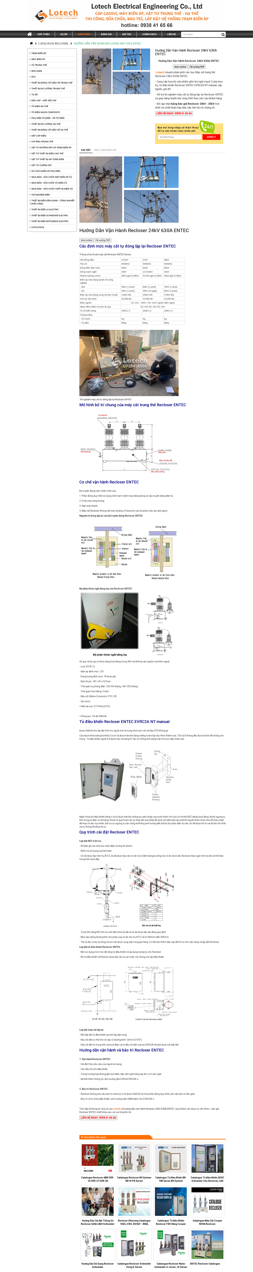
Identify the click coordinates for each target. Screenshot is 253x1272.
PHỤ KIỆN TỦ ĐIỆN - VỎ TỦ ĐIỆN (46, 117)
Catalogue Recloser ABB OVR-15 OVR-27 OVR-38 (97, 1179)
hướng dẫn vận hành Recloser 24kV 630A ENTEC (149, 1108)
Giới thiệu (44, 34)
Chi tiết (86, 150)
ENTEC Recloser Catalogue (205, 1263)
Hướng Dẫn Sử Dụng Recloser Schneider (98, 1265)
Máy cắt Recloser (91, 510)
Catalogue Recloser (53, 43)
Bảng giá (106, 34)
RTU (32, 76)
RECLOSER (35, 70)
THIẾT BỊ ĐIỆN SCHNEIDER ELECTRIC (48, 215)
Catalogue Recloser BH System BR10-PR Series (134, 1179)
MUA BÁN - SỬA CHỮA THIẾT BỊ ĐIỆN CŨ (51, 188)
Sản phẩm (84, 34)
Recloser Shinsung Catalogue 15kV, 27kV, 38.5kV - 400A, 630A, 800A (134, 1224)
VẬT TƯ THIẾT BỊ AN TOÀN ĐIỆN (46, 159)
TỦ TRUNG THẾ (38, 64)
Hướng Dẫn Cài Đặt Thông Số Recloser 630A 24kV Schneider (97, 1222)
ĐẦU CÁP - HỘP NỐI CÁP (42, 100)
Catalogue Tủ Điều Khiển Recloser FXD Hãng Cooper (171, 1222)
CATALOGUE (36, 227)
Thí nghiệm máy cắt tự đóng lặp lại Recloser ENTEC (105, 399)
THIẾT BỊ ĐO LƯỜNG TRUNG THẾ (47, 88)
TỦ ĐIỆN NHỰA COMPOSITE (44, 112)
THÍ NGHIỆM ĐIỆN (39, 194)
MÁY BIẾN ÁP (37, 59)
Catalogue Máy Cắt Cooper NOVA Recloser (207, 1222)
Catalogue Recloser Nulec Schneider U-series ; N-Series (170, 1265)
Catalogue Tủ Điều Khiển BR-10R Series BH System (171, 1179)
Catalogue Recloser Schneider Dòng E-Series (134, 1265)
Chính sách (149, 34)
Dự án (63, 34)
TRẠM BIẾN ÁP (37, 53)
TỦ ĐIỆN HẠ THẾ (38, 106)
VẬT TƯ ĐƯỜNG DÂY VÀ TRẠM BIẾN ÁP (50, 147)
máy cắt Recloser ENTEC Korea (115, 254)
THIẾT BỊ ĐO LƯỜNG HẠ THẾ (45, 123)
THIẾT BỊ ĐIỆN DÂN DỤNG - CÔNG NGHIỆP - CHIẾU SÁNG (52, 202)
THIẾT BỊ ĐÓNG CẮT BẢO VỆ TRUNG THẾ (50, 82)
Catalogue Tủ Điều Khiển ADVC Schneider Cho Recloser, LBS (207, 1179)
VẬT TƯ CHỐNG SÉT (40, 165)
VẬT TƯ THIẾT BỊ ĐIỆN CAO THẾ (46, 153)
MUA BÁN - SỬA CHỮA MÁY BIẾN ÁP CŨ (50, 176)
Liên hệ (171, 34)
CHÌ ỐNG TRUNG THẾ (41, 141)
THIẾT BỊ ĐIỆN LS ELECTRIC (44, 209)
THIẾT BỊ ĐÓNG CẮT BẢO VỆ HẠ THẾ (48, 129)
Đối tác (126, 34)
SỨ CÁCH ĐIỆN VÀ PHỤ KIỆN (44, 170)
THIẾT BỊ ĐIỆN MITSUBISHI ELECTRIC (48, 221)
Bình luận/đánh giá (105, 150)
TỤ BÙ (33, 94)
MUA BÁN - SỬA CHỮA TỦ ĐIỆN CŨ (48, 182)
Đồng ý (211, 137)
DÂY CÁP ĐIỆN (37, 135)
